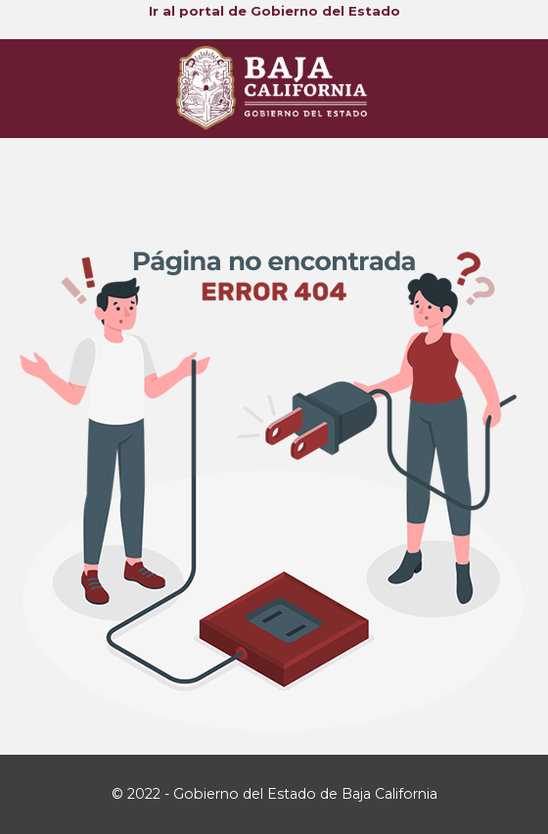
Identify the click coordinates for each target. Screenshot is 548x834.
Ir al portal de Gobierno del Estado (274, 11)
